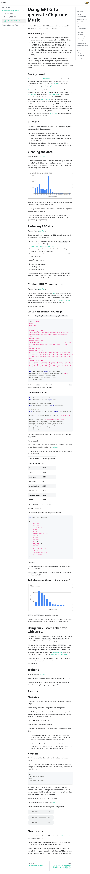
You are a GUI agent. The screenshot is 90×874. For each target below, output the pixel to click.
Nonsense (81, 55)
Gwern (30, 90)
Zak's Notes (6, 7)
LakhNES (56, 83)
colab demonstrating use (58, 654)
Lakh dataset (64, 836)
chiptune (51, 86)
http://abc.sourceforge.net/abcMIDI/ (43, 246)
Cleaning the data (81, 16)
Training (79, 48)
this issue (54, 447)
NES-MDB (46, 79)
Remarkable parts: (82, 9)
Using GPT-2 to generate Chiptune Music (12, 21)
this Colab (42, 157)
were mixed (53, 113)
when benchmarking (63, 300)
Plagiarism (81, 53)
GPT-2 (48, 92)
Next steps (80, 58)
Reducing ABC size (82, 19)
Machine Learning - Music (10, 11)
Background (80, 11)
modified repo (57, 652)
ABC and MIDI (8, 14)
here (53, 278)
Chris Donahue (33, 79)
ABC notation (32, 95)
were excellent (46, 99)
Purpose (79, 14)
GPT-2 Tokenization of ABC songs (82, 28)
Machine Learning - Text (10, 25)
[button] (86, 3)
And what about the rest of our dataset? (82, 38)
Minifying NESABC (10, 17)
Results (79, 50)
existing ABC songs (54, 95)
